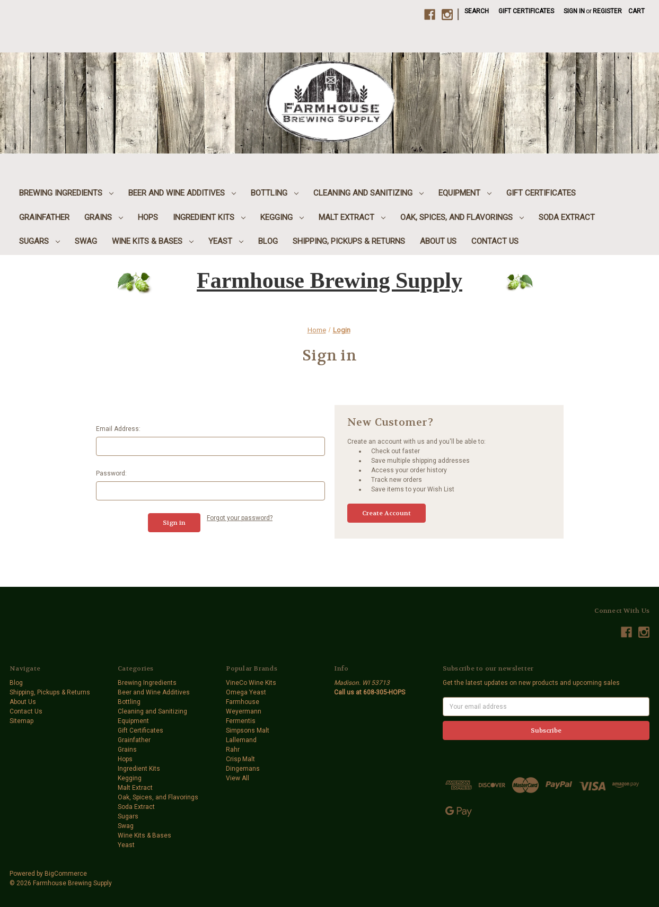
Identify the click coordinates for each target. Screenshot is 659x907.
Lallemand (241, 740)
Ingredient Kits (209, 217)
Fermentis (241, 721)
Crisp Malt (240, 759)
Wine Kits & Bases (153, 241)
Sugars (39, 241)
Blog (268, 241)
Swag (86, 241)
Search (476, 11)
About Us (438, 241)
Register (607, 11)
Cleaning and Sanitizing (368, 193)
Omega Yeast (246, 692)
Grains (103, 217)
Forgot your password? (240, 518)
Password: (111, 473)
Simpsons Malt (247, 730)
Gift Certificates (526, 11)
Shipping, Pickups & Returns (349, 241)
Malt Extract (352, 217)
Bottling (274, 193)
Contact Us (495, 241)
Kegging (282, 217)
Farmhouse (242, 702)
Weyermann (243, 711)
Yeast (225, 241)
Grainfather (44, 217)
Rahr (233, 749)
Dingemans (243, 768)
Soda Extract (567, 217)
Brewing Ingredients (66, 193)
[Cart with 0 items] (636, 11)
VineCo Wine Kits (251, 682)
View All (237, 778)
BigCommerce (66, 873)
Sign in (574, 11)
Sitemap (21, 721)
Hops (148, 217)
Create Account (386, 513)
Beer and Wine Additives (182, 193)
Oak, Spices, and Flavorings (462, 217)
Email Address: (118, 429)
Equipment (464, 193)
